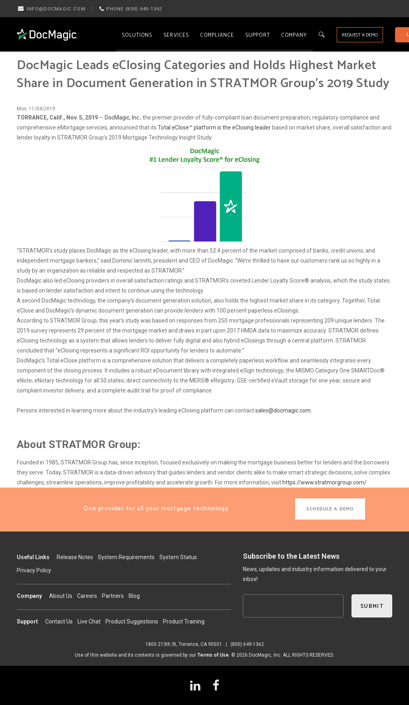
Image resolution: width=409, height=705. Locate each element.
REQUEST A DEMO (360, 35)
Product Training (183, 621)
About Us (60, 596)
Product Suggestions (131, 621)
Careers (87, 596)
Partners (113, 596)
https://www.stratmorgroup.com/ (324, 482)
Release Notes (75, 557)
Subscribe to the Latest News (291, 556)
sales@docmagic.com (283, 410)
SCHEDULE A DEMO (330, 509)
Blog (134, 596)
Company (294, 35)
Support (257, 35)
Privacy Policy (34, 570)
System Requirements (126, 557)
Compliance (217, 35)
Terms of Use (213, 655)
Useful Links (33, 557)
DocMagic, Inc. (122, 117)
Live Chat (89, 621)
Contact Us (59, 621)
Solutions (137, 35)
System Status (178, 557)
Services (176, 35)
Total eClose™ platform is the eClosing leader (214, 127)
